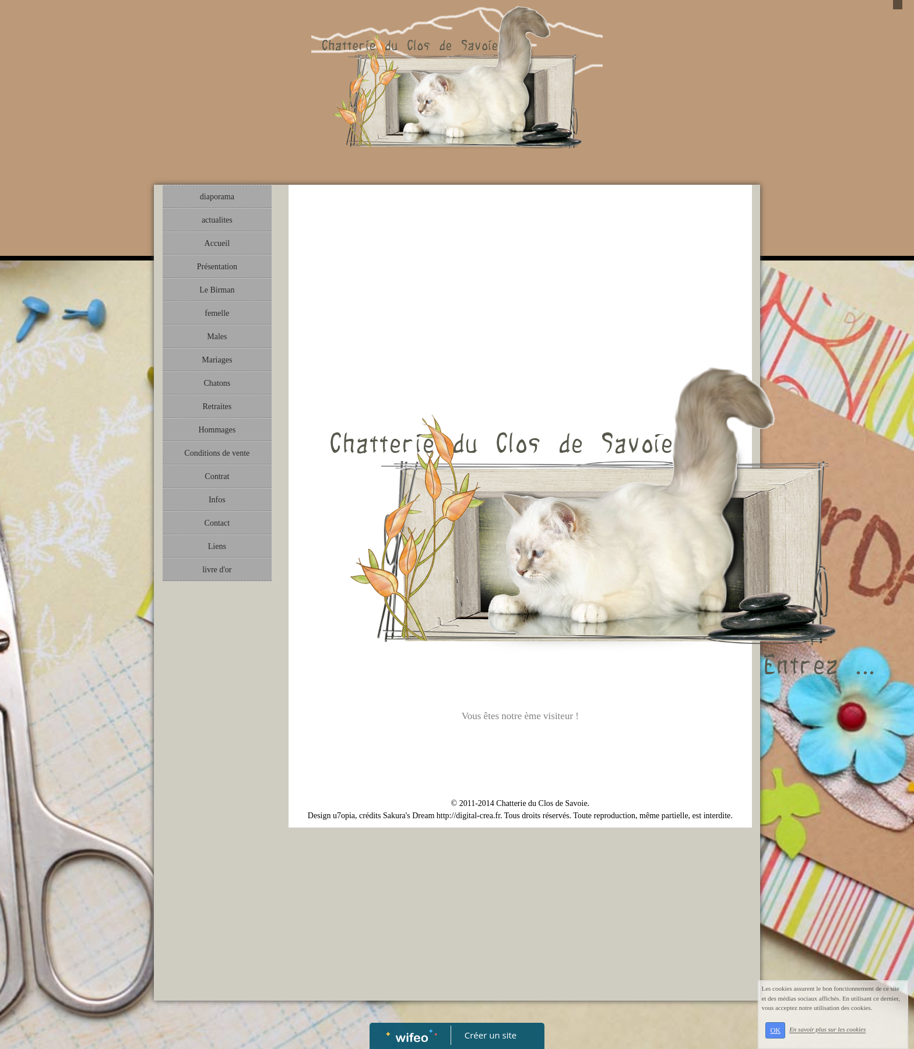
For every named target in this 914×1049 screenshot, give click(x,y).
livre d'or (216, 569)
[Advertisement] (217, 820)
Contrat (217, 476)
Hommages (216, 429)
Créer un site (490, 1035)
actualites (217, 220)
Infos (217, 499)
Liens (217, 546)
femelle (217, 313)
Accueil (217, 243)
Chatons (216, 383)
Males (217, 336)
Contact (217, 523)
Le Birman (216, 290)
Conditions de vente (216, 453)
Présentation (217, 266)
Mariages (217, 359)
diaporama (217, 196)
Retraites (216, 406)
